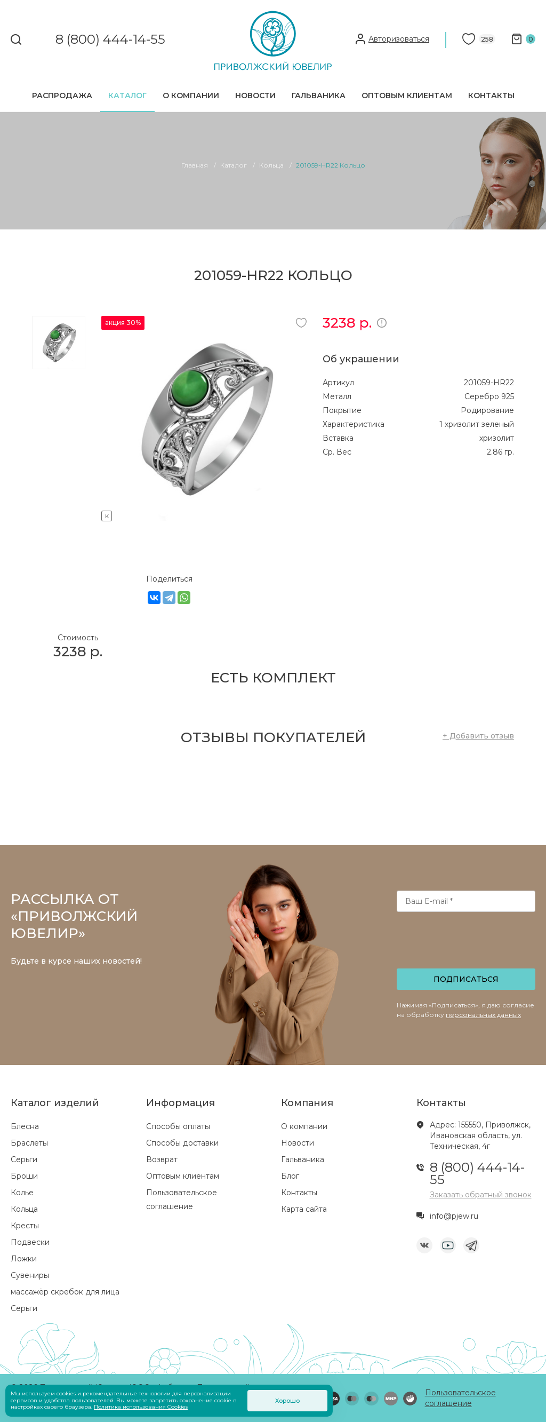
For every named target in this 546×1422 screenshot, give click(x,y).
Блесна (25, 1126)
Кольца (24, 1209)
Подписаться (466, 979)
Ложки (24, 1259)
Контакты (491, 95)
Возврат (162, 1159)
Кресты (25, 1225)
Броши (24, 1176)
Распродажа (62, 95)
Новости (255, 95)
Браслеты (29, 1143)
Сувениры (30, 1275)
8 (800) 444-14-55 (110, 40)
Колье (22, 1192)
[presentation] (467, 943)
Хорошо (287, 1400)
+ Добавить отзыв (478, 736)
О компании (191, 95)
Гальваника (319, 95)
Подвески (30, 1242)
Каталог (127, 95)
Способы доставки (182, 1143)
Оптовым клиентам (407, 95)
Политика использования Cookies (141, 1406)
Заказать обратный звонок (481, 1194)
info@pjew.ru (454, 1216)
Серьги (24, 1159)
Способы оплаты (178, 1126)
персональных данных (483, 1015)
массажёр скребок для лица (65, 1292)
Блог (290, 1176)
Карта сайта (304, 1209)
